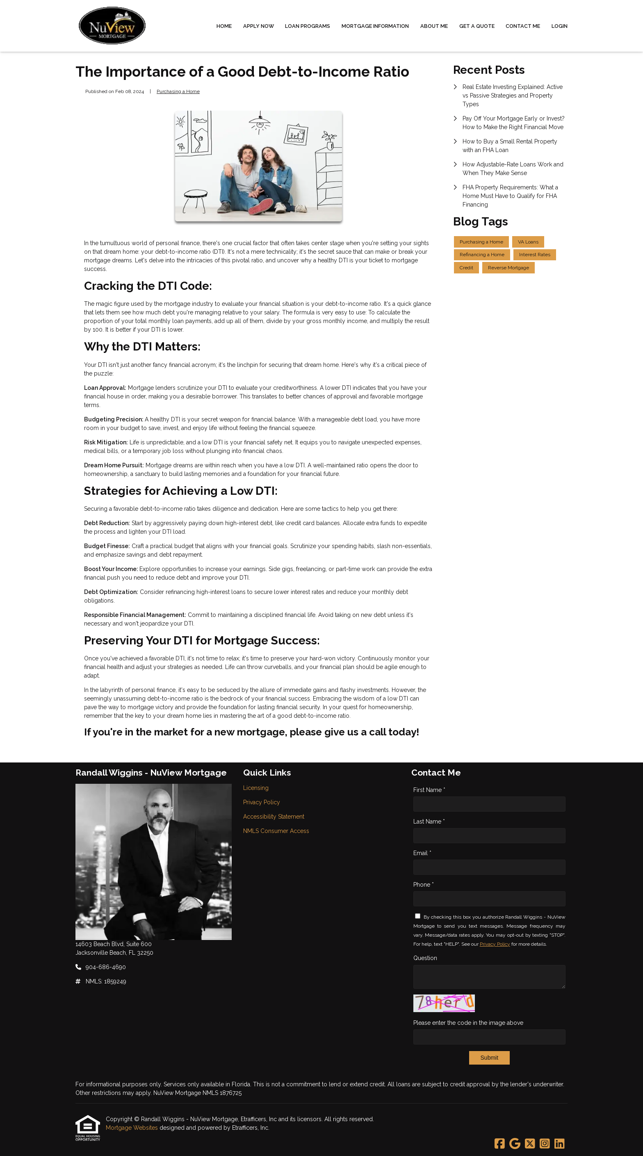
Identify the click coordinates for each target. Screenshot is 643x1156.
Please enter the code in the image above (468, 1022)
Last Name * (429, 821)
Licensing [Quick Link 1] (256, 788)
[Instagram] (545, 1144)
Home (224, 26)
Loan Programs (307, 26)
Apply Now (258, 26)
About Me (434, 26)
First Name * (429, 790)
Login (560, 26)
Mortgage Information (375, 26)
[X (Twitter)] (530, 1144)
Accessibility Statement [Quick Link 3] (273, 816)
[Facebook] (500, 1144)
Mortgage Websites (133, 1127)
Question (425, 958)
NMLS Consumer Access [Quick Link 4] (276, 831)
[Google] (514, 1144)
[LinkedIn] (559, 1144)
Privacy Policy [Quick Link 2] (261, 802)
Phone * (423, 884)
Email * (422, 853)
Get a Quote (477, 26)
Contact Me (523, 26)
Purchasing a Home (178, 91)
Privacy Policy (495, 944)
